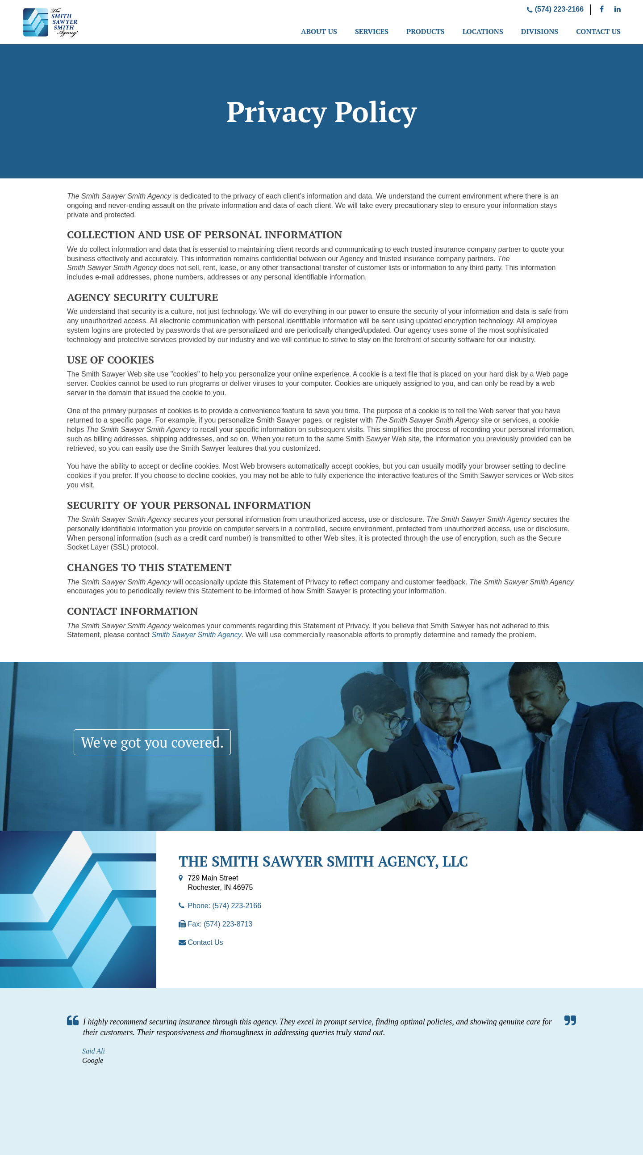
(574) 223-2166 (555, 9)
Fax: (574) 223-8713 (220, 924)
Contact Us (598, 31)
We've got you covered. (152, 742)
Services (371, 31)
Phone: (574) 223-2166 (224, 906)
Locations (483, 31)
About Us (319, 31)
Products (425, 31)
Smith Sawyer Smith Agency (196, 635)
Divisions (539, 31)
